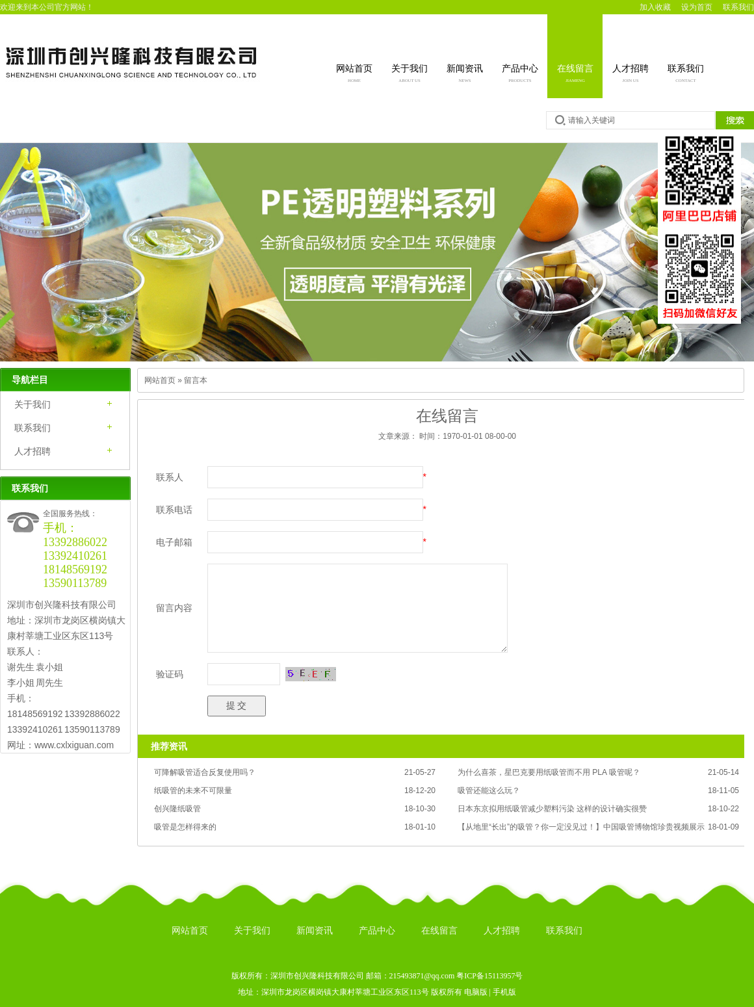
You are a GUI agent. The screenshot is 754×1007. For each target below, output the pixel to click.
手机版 (504, 992)
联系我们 (738, 7)
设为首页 (696, 7)
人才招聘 (630, 75)
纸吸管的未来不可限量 (193, 790)
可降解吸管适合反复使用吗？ (204, 772)
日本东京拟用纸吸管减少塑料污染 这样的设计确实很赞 (552, 808)
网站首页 (354, 75)
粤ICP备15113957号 (489, 975)
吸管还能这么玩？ (489, 790)
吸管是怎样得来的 (185, 826)
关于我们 (409, 75)
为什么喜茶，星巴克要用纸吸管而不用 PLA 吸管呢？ (549, 772)
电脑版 (476, 992)
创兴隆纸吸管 (177, 808)
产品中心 (520, 75)
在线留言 (575, 75)
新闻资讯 (465, 75)
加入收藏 (655, 7)
